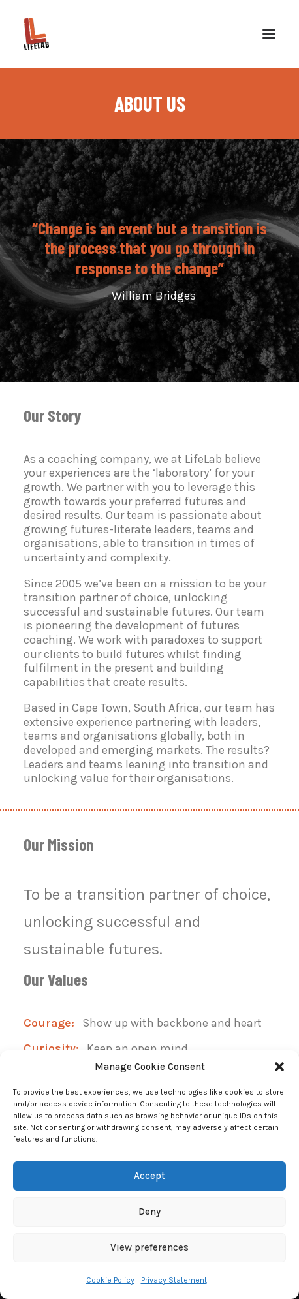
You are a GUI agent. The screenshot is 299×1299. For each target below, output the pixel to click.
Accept (149, 1176)
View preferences (149, 1247)
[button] (279, 1066)
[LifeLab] (36, 34)
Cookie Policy (110, 1280)
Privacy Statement (174, 1280)
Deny (149, 1211)
